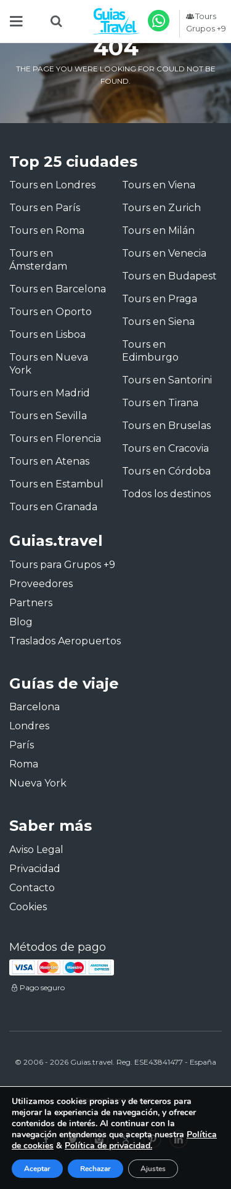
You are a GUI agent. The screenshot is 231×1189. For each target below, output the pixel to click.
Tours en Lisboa (47, 334)
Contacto (32, 888)
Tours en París (44, 208)
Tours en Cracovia (165, 448)
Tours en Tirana (160, 403)
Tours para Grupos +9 (62, 564)
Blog (21, 622)
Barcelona (34, 707)
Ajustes (153, 1169)
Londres (29, 726)
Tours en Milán (158, 230)
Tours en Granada (53, 507)
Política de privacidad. (108, 1145)
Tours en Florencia (55, 438)
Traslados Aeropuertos (65, 641)
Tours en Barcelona (57, 289)
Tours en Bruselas (166, 425)
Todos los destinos (166, 494)
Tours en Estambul (56, 484)
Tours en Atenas (49, 461)
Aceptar (37, 1169)
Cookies (28, 907)
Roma (23, 764)
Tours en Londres (52, 185)
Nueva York (38, 783)
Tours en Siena (158, 321)
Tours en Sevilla (48, 416)
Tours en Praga (159, 299)
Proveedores (41, 584)
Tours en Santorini (167, 380)
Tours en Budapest (169, 276)
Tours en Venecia (164, 253)
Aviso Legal (36, 849)
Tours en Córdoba (166, 471)
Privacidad (34, 869)
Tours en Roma (46, 230)
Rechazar (95, 1169)
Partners (30, 603)
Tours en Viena (158, 185)
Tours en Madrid (49, 393)
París (21, 745)
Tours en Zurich (161, 208)
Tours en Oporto (50, 312)
